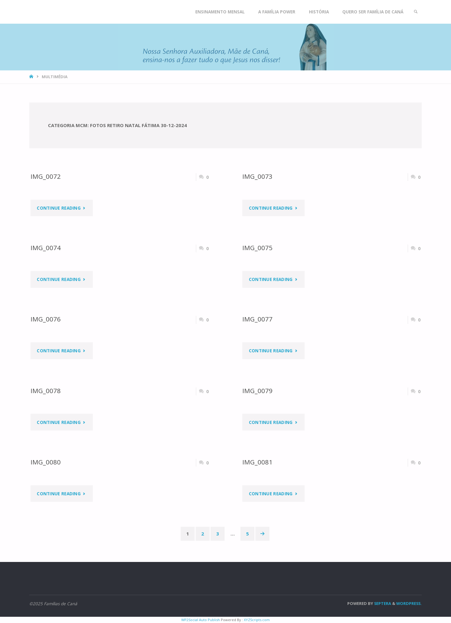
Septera (382, 603)
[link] (416, 12)
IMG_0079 (257, 390)
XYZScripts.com (257, 619)
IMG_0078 (46, 390)
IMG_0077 (257, 319)
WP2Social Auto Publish (200, 619)
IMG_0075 (257, 247)
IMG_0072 (46, 176)
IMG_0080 (46, 462)
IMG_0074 (46, 247)
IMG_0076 (46, 319)
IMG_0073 (257, 176)
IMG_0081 (257, 462)
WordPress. (409, 603)
